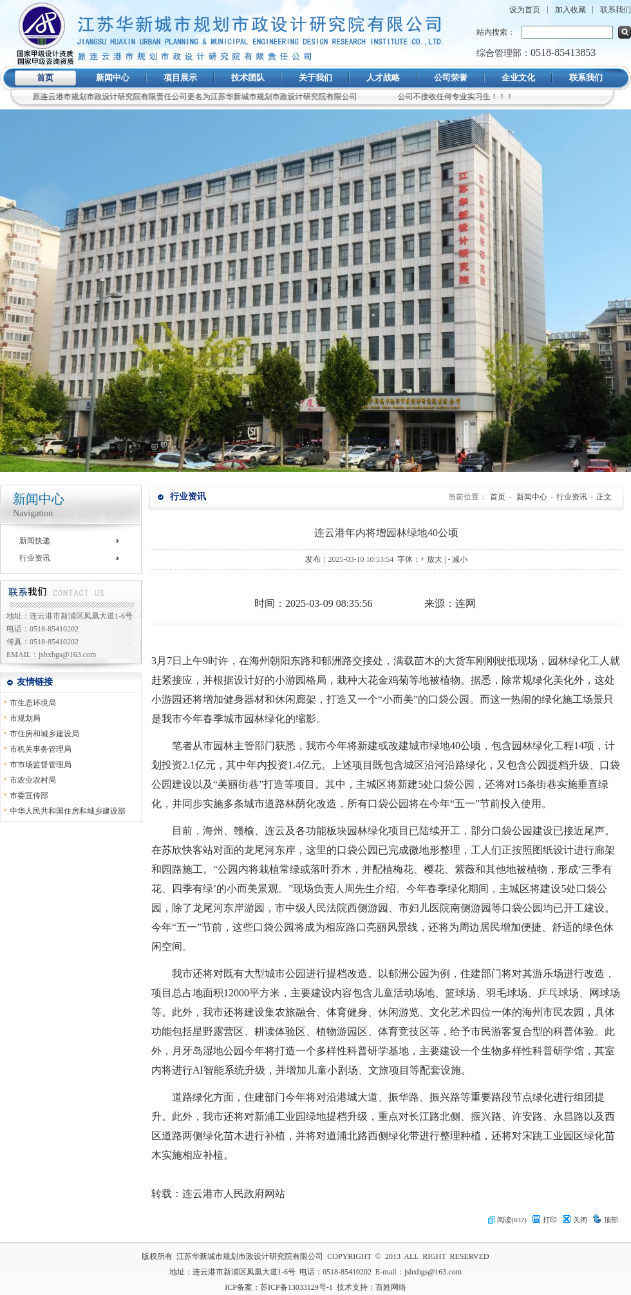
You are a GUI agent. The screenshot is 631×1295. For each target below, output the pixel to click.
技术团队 (248, 77)
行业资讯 (34, 558)
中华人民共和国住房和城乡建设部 (68, 810)
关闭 (574, 1220)
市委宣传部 (29, 795)
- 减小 (457, 559)
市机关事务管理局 (40, 749)
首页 (45, 77)
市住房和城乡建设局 (44, 733)
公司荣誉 (450, 77)
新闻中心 (112, 77)
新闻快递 (34, 540)
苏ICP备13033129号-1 (296, 1287)
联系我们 (615, 9)
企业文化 (518, 77)
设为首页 (524, 9)
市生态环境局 (33, 702)
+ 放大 (431, 559)
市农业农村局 (33, 780)
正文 (604, 496)
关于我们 (315, 77)
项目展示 (180, 77)
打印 (544, 1220)
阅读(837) (507, 1220)
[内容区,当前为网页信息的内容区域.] (386, 918)
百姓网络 (390, 1287)
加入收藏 (570, 9)
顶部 (605, 1220)
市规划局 (25, 718)
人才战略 (383, 77)
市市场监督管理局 (40, 764)
